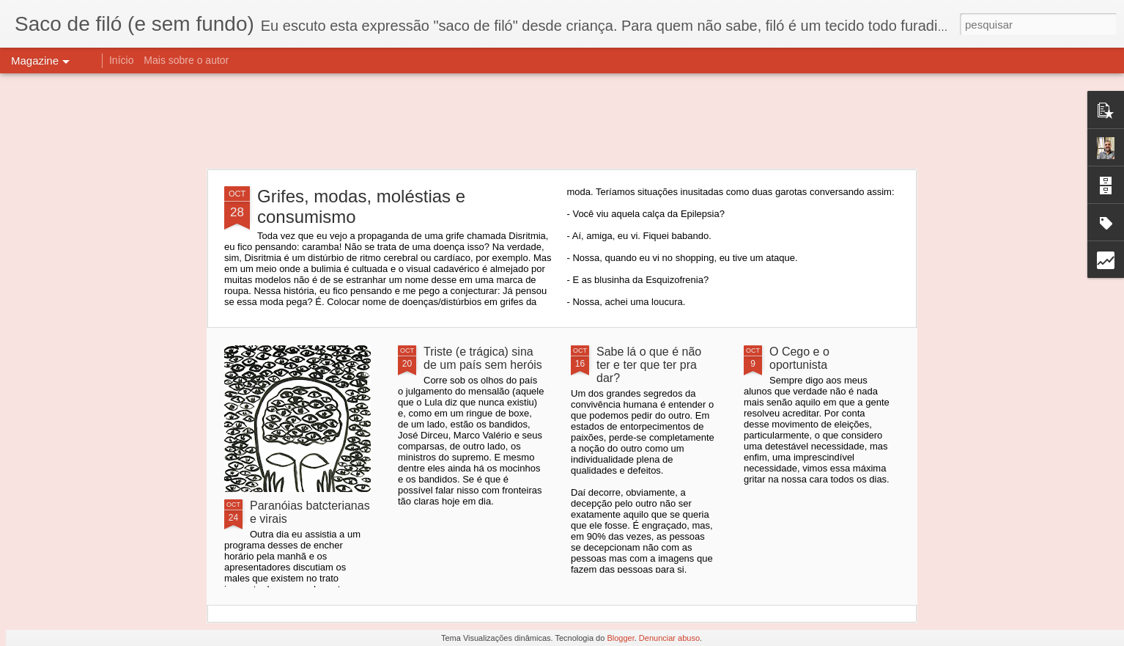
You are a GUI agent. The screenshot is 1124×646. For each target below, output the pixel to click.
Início (121, 60)
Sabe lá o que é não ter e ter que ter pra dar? (648, 364)
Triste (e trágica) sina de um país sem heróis (483, 358)
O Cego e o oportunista (799, 358)
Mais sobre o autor (186, 60)
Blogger (620, 638)
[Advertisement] (562, 121)
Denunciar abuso (669, 638)
